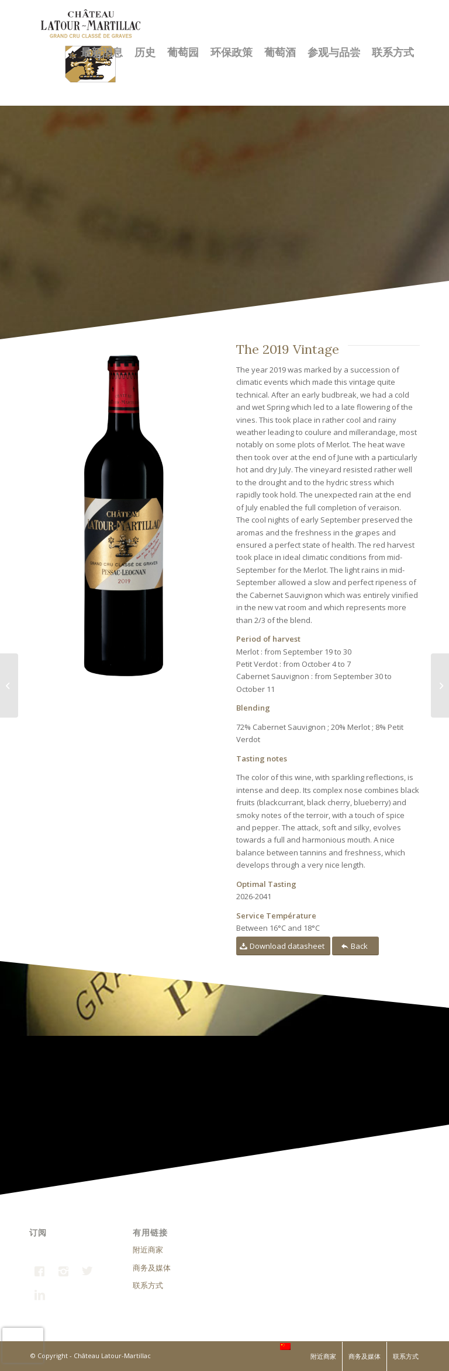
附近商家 (148, 1249)
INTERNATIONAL (320, 1344)
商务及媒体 (152, 1267)
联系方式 (148, 1285)
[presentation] (22, 1345)
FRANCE (263, 1344)
